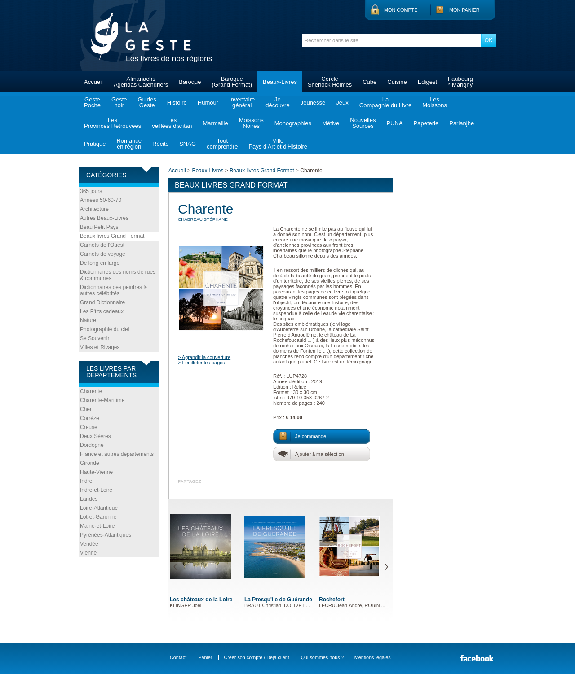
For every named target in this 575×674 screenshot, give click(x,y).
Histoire (177, 102)
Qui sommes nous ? (322, 657)
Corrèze (89, 418)
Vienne (88, 553)
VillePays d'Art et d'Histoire (277, 143)
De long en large (99, 263)
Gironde (89, 463)
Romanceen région (129, 143)
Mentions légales (372, 657)
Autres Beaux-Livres (104, 218)
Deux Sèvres (95, 436)
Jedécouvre (277, 102)
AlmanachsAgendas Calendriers (141, 81)
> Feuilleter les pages (201, 362)
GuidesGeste (147, 102)
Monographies (292, 123)
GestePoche (92, 102)
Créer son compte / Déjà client (256, 657)
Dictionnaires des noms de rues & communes (117, 275)
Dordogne (92, 445)
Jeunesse (313, 102)
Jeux (342, 102)
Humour (208, 102)
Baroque (190, 82)
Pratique (95, 143)
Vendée (89, 544)
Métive (330, 123)
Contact (178, 657)
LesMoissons (434, 102)
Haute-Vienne (96, 472)
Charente (91, 391)
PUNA (394, 123)
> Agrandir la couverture (204, 357)
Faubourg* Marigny (460, 81)
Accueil (93, 82)
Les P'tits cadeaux (102, 311)
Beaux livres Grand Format (112, 236)
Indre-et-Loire (96, 490)
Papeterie (426, 123)
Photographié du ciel (104, 329)
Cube (369, 82)
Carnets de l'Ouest (102, 245)
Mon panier (464, 10)
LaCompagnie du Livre (385, 102)
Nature (88, 320)
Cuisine (397, 82)
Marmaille (215, 123)
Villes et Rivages (100, 347)
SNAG (187, 143)
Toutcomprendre (222, 143)
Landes (88, 499)
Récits (160, 143)
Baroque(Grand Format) (232, 81)
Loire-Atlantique (99, 508)
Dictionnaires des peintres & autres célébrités (113, 290)
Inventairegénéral (242, 102)
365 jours (91, 191)
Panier (205, 657)
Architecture (94, 209)
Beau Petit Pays (99, 227)
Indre (86, 481)
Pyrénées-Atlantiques (105, 535)
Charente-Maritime (102, 400)
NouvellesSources (363, 123)
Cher (86, 409)
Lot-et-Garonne (98, 517)
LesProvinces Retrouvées (112, 123)
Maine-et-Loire (97, 526)
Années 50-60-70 (100, 200)
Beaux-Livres (280, 82)
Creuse (88, 427)
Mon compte (400, 10)
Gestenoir (119, 102)
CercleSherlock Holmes (330, 81)
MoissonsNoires (251, 123)
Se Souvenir (94, 338)
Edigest (427, 82)
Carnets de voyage (102, 254)
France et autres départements (117, 454)
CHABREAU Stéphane (203, 219)
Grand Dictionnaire (102, 302)
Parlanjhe (461, 123)
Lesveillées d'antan (172, 123)
